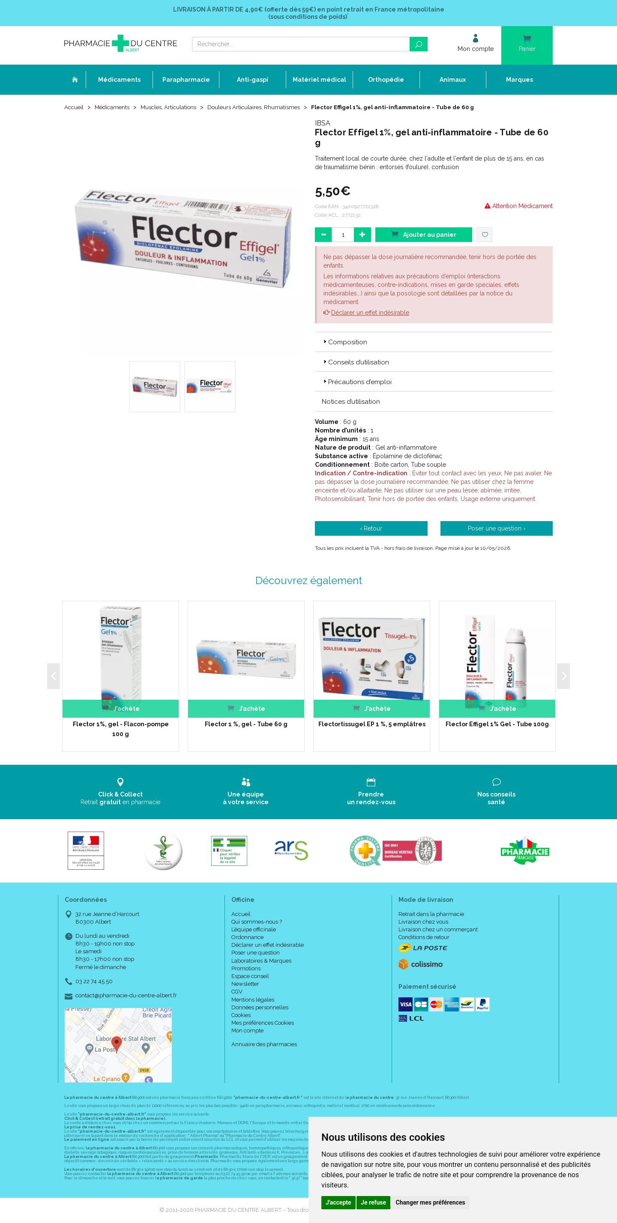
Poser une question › (496, 529)
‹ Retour (371, 529)
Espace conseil (250, 977)
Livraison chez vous (423, 922)
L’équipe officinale (253, 930)
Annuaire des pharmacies (264, 1045)
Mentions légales (252, 1000)
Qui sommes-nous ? (256, 922)
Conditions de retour (423, 938)
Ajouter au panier (423, 235)
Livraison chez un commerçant (438, 930)
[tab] (433, 342)
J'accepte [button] (338, 1202)
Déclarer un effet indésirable (370, 313)
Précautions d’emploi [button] (357, 383)
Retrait (120, 792)
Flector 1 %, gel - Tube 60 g (246, 725)
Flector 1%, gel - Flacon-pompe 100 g (121, 730)
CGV (237, 992)
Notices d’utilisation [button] (351, 402)
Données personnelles (259, 1008)
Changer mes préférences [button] (430, 1202)
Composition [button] (344, 343)
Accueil (74, 107)
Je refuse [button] (373, 1202)
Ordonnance (247, 938)
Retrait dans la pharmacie (431, 915)
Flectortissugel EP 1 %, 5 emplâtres (371, 725)
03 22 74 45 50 (94, 982)
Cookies (241, 1016)
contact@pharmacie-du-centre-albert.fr (126, 996)
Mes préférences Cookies (262, 1023)
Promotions (246, 969)
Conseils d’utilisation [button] (355, 363)
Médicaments (114, 107)
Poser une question (255, 953)
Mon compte (247, 1031)
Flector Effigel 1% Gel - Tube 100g (497, 725)
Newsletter (245, 984)
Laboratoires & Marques (261, 961)
